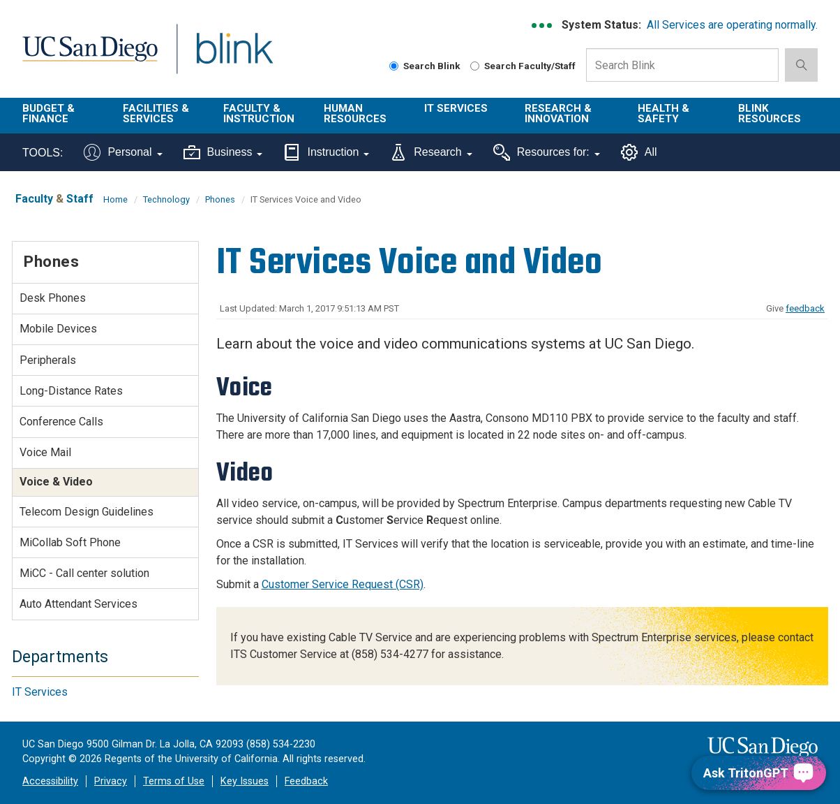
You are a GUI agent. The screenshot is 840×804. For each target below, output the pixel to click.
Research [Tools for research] (431, 152)
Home (115, 199)
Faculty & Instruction (258, 113)
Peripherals (48, 360)
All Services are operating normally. (732, 24)
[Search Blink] (393, 66)
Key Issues (244, 781)
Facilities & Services (156, 113)
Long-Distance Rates (71, 390)
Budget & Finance (48, 113)
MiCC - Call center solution (84, 573)
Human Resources (355, 113)
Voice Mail (45, 452)
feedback (805, 308)
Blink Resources (769, 113)
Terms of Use (173, 781)
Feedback (306, 781)
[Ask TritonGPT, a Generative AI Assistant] (758, 773)
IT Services (456, 108)
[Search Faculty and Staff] (474, 66)
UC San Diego (89, 57)
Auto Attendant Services (78, 604)
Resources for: (546, 152)
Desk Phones (53, 298)
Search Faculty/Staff (523, 65)
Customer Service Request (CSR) (342, 584)
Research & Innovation (558, 113)
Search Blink (424, 65)
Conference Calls (61, 421)
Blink (234, 57)
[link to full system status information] (542, 25)
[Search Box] (682, 65)
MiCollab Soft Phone (70, 542)
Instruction (326, 152)
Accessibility (50, 781)
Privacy (110, 781)
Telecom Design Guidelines (86, 511)
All (639, 152)
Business (223, 152)
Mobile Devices (58, 328)
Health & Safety (663, 113)
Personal (123, 152)
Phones (220, 199)
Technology (166, 199)
